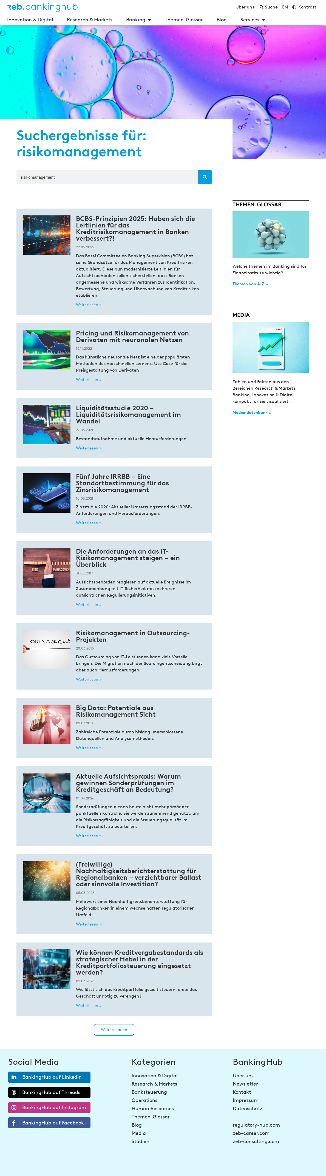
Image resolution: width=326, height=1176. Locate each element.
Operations (144, 1100)
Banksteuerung (149, 1092)
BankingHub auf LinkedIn (45, 1077)
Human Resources (153, 1109)
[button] (114, 1030)
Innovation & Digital (30, 19)
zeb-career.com (251, 1133)
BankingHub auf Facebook (46, 1123)
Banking (138, 19)
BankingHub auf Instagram (47, 1107)
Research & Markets (89, 19)
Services (252, 19)
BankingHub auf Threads (44, 1092)
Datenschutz (247, 1109)
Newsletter (245, 1084)
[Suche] (205, 177)
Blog (222, 19)
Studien (140, 1141)
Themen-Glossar (184, 19)
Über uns (243, 1076)
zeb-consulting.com (256, 1141)
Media (139, 1133)
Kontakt (242, 1092)
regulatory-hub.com (256, 1125)
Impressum (246, 1100)
